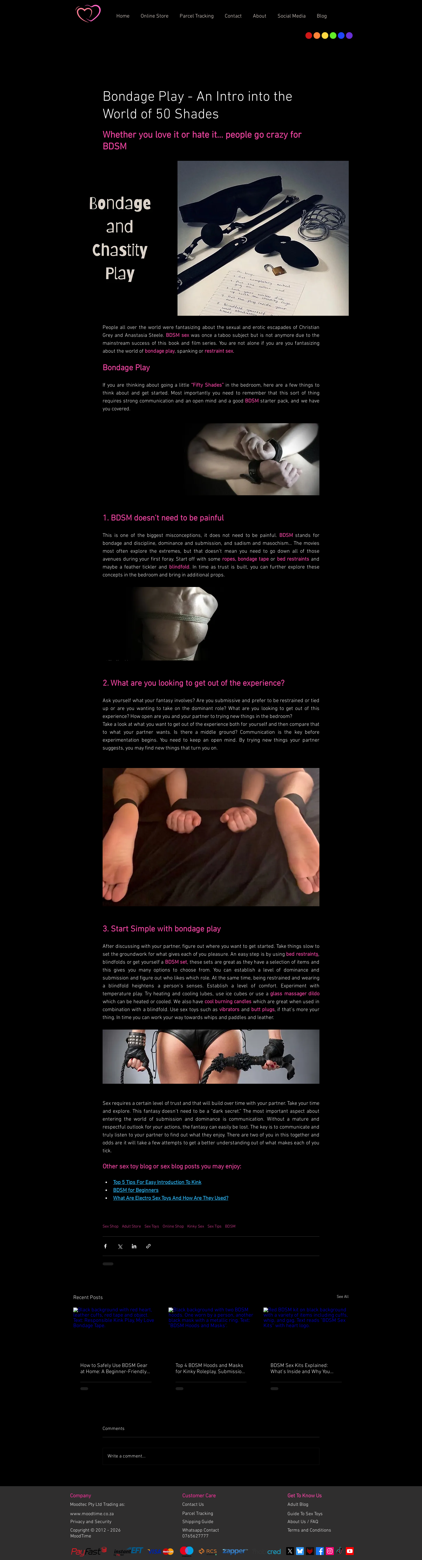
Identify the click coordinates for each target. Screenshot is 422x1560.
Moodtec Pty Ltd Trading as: (97, 1505)
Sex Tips (214, 1226)
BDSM (230, 1226)
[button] (261, 13)
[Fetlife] (310, 1551)
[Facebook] (320, 1551)
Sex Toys (151, 1226)
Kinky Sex (195, 1226)
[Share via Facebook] (105, 1246)
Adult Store (131, 1226)
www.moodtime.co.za (92, 1514)
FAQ (314, 1522)
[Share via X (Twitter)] (119, 1246)
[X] (290, 1551)
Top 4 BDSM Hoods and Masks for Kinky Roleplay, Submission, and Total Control (211, 1369)
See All (343, 1296)
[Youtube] (350, 1551)
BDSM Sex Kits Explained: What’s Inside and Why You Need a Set (300, 1369)
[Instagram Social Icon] (330, 1551)
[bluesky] (300, 1551)
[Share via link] (148, 1246)
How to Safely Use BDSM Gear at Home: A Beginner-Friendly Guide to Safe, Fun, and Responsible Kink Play (113, 1369)
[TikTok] (340, 1551)
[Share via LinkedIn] (134, 1246)
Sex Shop (110, 1226)
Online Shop (173, 1226)
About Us (297, 1522)
